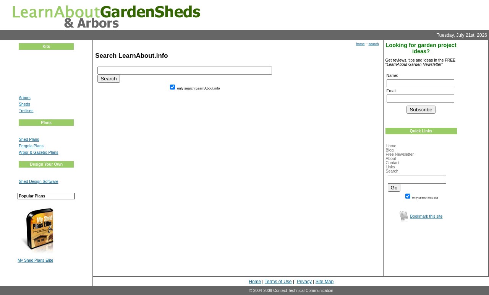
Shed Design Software (38, 181)
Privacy (304, 281)
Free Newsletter (400, 154)
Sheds (24, 104)
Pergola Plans (31, 146)
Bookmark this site (426, 216)
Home (391, 146)
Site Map (325, 281)
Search (392, 171)
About (391, 158)
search (374, 44)
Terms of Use (278, 281)
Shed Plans (29, 139)
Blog (390, 150)
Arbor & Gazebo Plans (38, 152)
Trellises (26, 111)
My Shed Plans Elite (35, 260)
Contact (393, 163)
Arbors (25, 98)
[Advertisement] (42, 76)
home (360, 44)
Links (390, 167)
